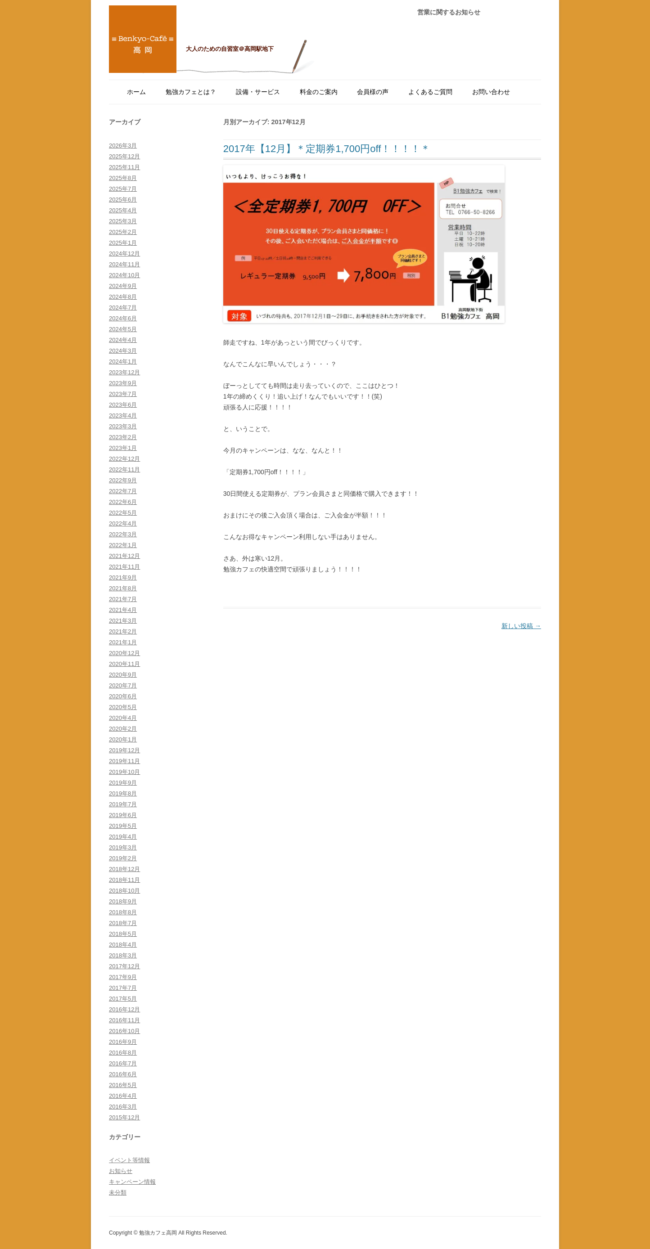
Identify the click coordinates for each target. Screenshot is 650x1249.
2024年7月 (123, 307)
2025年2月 (123, 232)
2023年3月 (123, 426)
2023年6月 (123, 404)
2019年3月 (123, 847)
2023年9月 (123, 383)
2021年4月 (123, 610)
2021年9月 (123, 577)
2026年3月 (123, 145)
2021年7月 (123, 599)
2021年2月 (123, 631)
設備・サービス (258, 91)
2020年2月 (123, 728)
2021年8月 (123, 588)
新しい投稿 (521, 625)
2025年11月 (124, 167)
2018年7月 (123, 923)
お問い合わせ (491, 91)
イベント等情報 (129, 1160)
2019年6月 (123, 815)
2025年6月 (123, 199)
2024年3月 (123, 350)
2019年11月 (124, 761)
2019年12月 (124, 750)
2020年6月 (123, 696)
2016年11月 (124, 1020)
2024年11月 (124, 264)
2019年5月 (123, 825)
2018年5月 (123, 933)
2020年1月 (123, 739)
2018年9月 (123, 901)
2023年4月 (123, 415)
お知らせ (120, 1171)
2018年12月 (124, 869)
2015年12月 (124, 1117)
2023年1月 (123, 448)
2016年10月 (124, 1031)
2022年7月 (123, 491)
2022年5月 (123, 512)
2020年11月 (124, 663)
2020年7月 (123, 685)
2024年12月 (124, 253)
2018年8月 (123, 912)
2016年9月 (123, 1041)
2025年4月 (123, 210)
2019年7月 (123, 804)
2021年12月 (124, 556)
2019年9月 (123, 782)
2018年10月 (124, 890)
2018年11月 (124, 879)
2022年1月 (123, 545)
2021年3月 (123, 620)
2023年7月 (123, 394)
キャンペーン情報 (132, 1181)
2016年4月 (123, 1095)
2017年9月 (123, 977)
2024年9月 (123, 286)
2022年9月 (123, 480)
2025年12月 (124, 156)
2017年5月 (123, 998)
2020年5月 (123, 707)
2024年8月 (123, 296)
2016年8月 (123, 1052)
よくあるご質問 (430, 91)
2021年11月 (124, 566)
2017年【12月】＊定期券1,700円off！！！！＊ (327, 148)
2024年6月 (123, 318)
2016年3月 (123, 1106)
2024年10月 (124, 275)
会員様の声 (372, 91)
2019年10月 (124, 771)
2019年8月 (123, 793)
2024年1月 (123, 361)
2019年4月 (123, 836)
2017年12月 (124, 966)
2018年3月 (123, 955)
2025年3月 (123, 221)
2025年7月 (123, 188)
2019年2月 (123, 858)
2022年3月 (123, 534)
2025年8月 (123, 178)
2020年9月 (123, 674)
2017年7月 (123, 987)
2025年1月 (123, 242)
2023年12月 (124, 372)
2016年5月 (123, 1085)
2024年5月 (123, 329)
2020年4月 (123, 717)
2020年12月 (124, 653)
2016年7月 (123, 1063)
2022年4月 (123, 523)
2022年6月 (123, 502)
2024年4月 (123, 340)
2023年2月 (123, 437)
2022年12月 (124, 458)
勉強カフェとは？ (191, 91)
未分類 (117, 1192)
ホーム (136, 91)
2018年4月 (123, 944)
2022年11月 (124, 469)
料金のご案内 (319, 91)
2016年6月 (123, 1074)
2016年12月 (124, 1009)
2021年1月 (123, 642)
